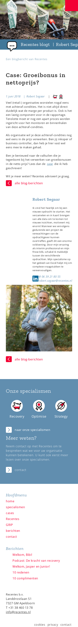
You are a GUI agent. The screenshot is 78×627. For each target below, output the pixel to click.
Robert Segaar (35, 96)
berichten (13, 531)
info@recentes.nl (18, 612)
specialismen (15, 507)
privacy (53, 625)
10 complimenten (25, 578)
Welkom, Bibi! (22, 555)
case (50, 164)
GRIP (9, 525)
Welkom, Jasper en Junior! (31, 566)
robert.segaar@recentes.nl (55, 280)
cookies (39, 625)
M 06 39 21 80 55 (49, 276)
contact (11, 537)
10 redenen (20, 572)
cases (10, 513)
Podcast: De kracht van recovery (36, 561)
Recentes (12, 519)
